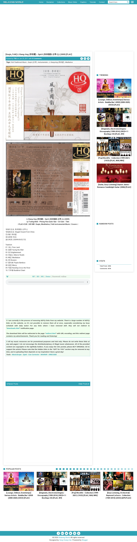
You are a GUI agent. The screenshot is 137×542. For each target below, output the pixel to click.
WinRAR (44, 354)
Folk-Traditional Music (19, 62)
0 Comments (37, 58)
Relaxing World (64, 537)
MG (42, 276)
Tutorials (93, 2)
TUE (15, 58)
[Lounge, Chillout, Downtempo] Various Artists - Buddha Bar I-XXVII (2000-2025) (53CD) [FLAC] (114, 102)
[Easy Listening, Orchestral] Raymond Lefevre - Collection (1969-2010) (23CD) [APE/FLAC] (118, 495)
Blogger (85, 540)
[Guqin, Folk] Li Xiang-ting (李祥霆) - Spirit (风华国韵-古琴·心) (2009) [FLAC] (39, 54)
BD (38, 276)
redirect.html (51, 333)
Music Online (72, 2)
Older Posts (84, 384)
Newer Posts (12, 384)
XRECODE (53, 354)
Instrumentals (43, 62)
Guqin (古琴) (32, 62)
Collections (61, 2)
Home (41, 2)
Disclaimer (50, 2)
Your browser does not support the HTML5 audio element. (48, 282)
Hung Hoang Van (65, 540)
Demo (48, 276)
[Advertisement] (68, 35)
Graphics (83, 2)
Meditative (69, 62)
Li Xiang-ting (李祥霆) (56, 62)
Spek (25, 354)
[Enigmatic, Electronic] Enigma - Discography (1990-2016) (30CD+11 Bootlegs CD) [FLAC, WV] (114, 131)
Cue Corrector (33, 354)
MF (33, 276)
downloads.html (13, 328)
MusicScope (17, 354)
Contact (102, 2)
